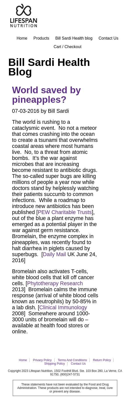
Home (22, 38)
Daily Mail (54, 254)
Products (41, 38)
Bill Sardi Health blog (73, 38)
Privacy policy (42, 360)
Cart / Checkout (67, 47)
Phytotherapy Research (55, 283)
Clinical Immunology (63, 307)
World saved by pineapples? (46, 95)
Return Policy (102, 360)
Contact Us (108, 38)
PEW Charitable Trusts (65, 212)
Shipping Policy (54, 363)
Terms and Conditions (72, 360)
